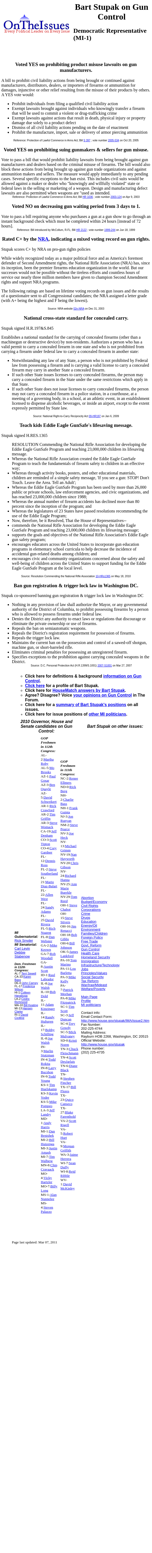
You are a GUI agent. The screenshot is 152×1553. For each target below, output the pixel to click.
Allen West (47, 897)
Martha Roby (47, 761)
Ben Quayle (48, 787)
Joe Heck (67, 835)
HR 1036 (88, 196)
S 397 (86, 140)
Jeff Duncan (67, 1017)
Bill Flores (68, 1089)
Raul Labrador (48, 977)
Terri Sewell (28, 973)
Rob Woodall (48, 956)
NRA (43, 239)
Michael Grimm (68, 848)
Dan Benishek (48, 1133)
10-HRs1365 (103, 576)
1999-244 (109, 229)
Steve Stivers (66, 920)
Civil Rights (89, 906)
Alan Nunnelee (49, 1197)
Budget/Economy (94, 902)
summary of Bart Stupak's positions (91, 704)
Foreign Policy (92, 937)
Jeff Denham (49, 833)
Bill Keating (31, 1005)
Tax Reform (89, 981)
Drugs (85, 918)
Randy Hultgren (48, 1019)
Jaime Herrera (69, 1157)
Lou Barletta (68, 971)
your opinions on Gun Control (102, 695)
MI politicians (91, 1005)
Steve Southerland (49, 871)
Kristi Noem (68, 1042)
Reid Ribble (67, 1173)
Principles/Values (94, 973)
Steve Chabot (68, 907)
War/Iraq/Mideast (94, 985)
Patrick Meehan (66, 992)
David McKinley (67, 1186)
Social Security (92, 977)
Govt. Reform (91, 945)
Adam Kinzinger (48, 1006)
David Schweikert (49, 799)
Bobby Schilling (48, 1032)
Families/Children (94, 933)
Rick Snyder (24, 941)
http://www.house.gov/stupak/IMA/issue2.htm (115, 1021)
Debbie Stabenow (22, 954)
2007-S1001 (104, 665)
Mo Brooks (47, 770)
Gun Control (90, 949)
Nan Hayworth (68, 856)
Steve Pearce (69, 827)
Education (88, 922)
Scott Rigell (68, 1123)
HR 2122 (81, 229)
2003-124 (116, 196)
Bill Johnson (67, 945)
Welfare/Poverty (93, 989)
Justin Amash (49, 1150)
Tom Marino (68, 962)
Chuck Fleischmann (69, 1051)
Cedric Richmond (22, 1000)
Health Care (90, 953)
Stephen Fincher (67, 1080)
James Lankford (69, 954)
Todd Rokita (48, 1061)
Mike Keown (49, 947)
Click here (35, 685)
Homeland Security (95, 957)
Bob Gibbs (68, 937)
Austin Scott (47, 968)
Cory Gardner (49, 850)
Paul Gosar (48, 778)
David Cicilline (21, 1016)
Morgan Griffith (67, 1148)
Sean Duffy (68, 1165)
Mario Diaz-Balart (49, 884)
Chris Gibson (69, 865)
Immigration (90, 961)
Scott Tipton (49, 842)
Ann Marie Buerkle (68, 888)
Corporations (91, 910)
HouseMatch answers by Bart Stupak (89, 690)
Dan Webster (48, 939)
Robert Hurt (66, 1135)
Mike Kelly (68, 979)
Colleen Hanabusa (22, 994)
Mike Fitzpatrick (68, 1000)
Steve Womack (49, 825)
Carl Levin (22, 948)
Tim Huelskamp (49, 1087)
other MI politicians (107, 714)
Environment (90, 929)
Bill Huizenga (47, 1142)
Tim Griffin (48, 816)
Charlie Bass (67, 802)
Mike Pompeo (49, 1104)
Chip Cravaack (49, 1167)
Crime (85, 914)
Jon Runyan (66, 818)
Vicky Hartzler (47, 1180)
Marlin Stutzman (47, 1053)
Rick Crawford (48, 808)
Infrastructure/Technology (100, 965)
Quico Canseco (67, 1102)
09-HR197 (95, 416)
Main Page (89, 997)
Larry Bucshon (48, 1070)
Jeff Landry (48, 1112)
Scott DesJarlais (68, 1059)
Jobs (84, 969)
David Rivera (47, 922)
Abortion (87, 898)
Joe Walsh (47, 985)
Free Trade (89, 941)
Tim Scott (67, 1009)
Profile (86, 1001)
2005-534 (113, 140)
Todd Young (48, 1078)
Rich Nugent (48, 930)
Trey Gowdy (67, 1026)
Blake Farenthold (68, 1114)
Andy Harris (46, 1125)
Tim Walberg (48, 1159)
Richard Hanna (68, 878)
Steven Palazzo (47, 1209)
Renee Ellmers (69, 780)
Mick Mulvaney (68, 1034)
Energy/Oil (89, 925)
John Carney (30, 983)
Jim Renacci (68, 928)
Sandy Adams (47, 909)
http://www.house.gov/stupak (103, 1044)
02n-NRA (78, 308)
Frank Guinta (69, 810)
